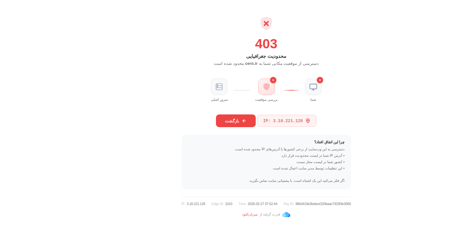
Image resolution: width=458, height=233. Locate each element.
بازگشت (199, 120)
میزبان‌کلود (212, 214)
